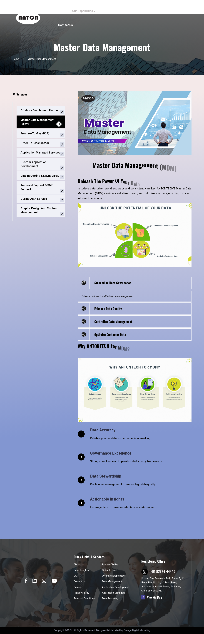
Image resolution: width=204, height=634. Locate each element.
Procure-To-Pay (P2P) (34, 133)
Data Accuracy (103, 430)
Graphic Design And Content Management (39, 210)
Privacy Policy (81, 593)
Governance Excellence (111, 453)
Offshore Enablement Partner (39, 110)
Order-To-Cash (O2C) (34, 143)
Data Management (112, 581)
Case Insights (129, 11)
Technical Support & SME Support (36, 187)
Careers (161, 11)
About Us (108, 11)
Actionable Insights (107, 499)
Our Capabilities (82, 11)
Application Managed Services (40, 152)
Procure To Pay (110, 564)
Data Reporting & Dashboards (39, 175)
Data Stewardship (105, 476)
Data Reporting (110, 598)
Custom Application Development (33, 164)
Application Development (115, 587)
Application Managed (113, 593)
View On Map (151, 597)
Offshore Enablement (113, 576)
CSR (146, 11)
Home (62, 11)
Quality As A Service (33, 198)
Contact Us (65, 25)
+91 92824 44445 (162, 571)
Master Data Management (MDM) (37, 122)
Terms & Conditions (84, 598)
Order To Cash (109, 570)
